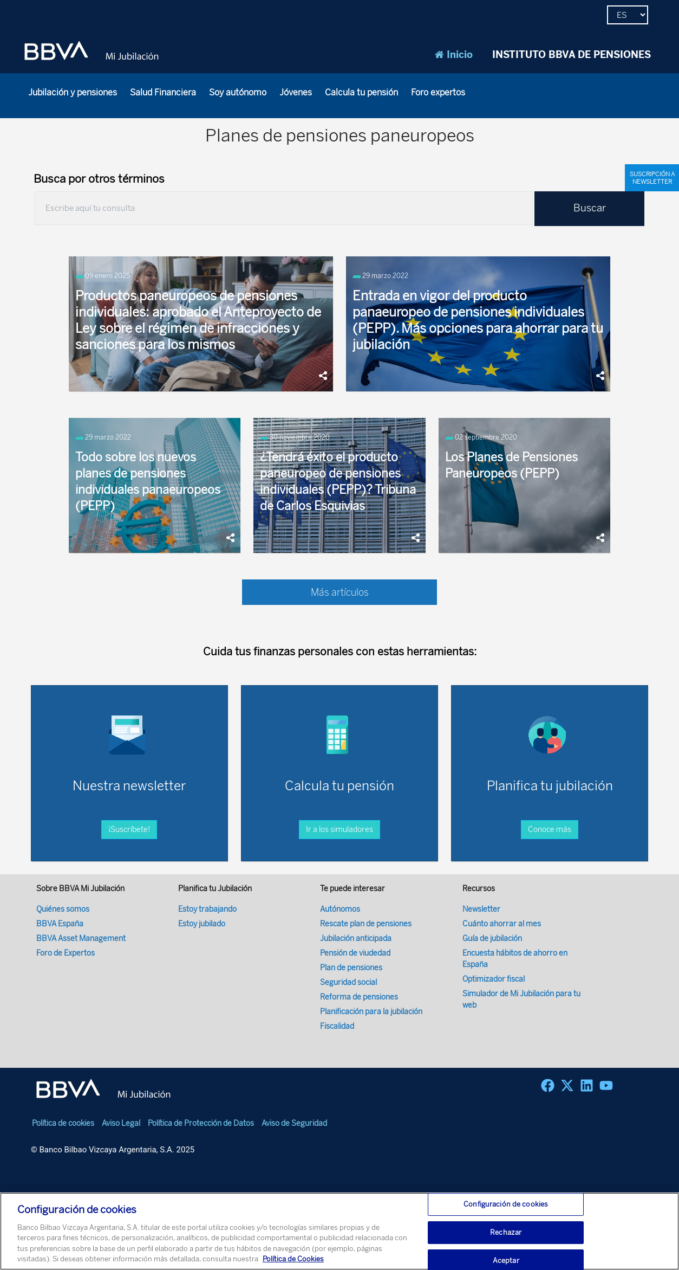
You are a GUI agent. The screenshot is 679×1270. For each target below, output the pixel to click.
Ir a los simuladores (339, 829)
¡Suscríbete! (129, 829)
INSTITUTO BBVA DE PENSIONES (571, 55)
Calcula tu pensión (361, 92)
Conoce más (549, 829)
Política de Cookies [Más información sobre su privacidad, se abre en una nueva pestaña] (293, 1263)
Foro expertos (438, 92)
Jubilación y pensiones (72, 92)
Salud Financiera (163, 92)
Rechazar (505, 1236)
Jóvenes (295, 92)
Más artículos (340, 592)
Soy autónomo (237, 92)
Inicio (454, 55)
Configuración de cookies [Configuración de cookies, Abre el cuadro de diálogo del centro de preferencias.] (505, 1208)
